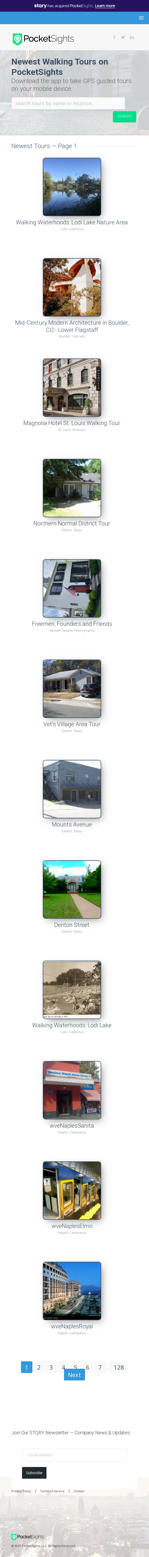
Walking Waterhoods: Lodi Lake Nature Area (72, 222)
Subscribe (34, 1473)
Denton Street (72, 925)
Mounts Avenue (72, 824)
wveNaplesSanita (72, 1125)
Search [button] (124, 116)
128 (119, 1367)
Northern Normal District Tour (71, 523)
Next (74, 1375)
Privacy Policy (21, 1491)
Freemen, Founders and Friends (72, 624)
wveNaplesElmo (72, 1226)
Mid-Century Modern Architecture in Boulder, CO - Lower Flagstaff (72, 326)
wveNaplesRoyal (72, 1326)
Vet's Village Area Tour (72, 724)
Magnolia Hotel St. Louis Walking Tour (71, 423)
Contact (79, 1491)
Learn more (105, 5)
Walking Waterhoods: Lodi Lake (72, 1025)
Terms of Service (52, 1491)
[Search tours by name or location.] (68, 103)
